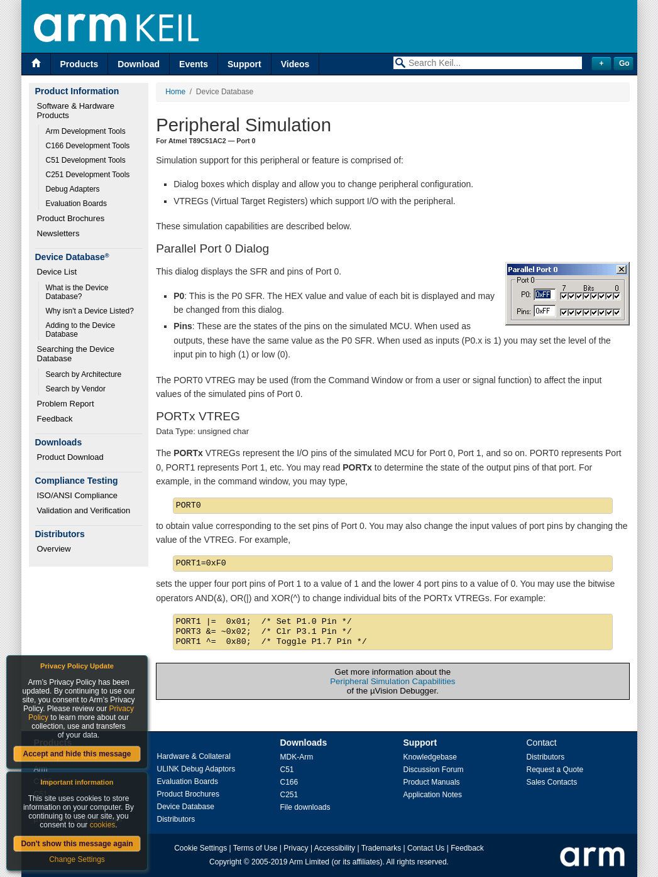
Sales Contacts (552, 782)
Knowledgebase (430, 757)
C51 (287, 769)
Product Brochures (71, 218)
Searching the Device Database (77, 353)
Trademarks (381, 848)
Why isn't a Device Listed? (90, 311)
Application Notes (432, 794)
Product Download (70, 457)
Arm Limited (309, 862)
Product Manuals (431, 782)
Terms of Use (255, 848)
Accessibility (334, 848)
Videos (295, 64)
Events (193, 64)
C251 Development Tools (88, 174)
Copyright (225, 862)
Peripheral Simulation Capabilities (392, 681)
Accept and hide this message (77, 753)
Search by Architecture (84, 374)
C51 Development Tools (86, 160)
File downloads (305, 807)
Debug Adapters (73, 189)
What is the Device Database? (78, 292)
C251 (289, 794)
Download (139, 64)
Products (79, 64)
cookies (103, 824)
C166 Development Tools (88, 145)
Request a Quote (555, 769)
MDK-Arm (297, 757)
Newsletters (58, 233)
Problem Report (65, 403)
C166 (289, 782)
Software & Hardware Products (77, 110)
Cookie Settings (200, 848)
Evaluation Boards (76, 203)
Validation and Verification (84, 510)
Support (244, 64)
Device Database (185, 806)
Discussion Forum (433, 769)
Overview (54, 548)
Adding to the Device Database (82, 330)
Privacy (295, 848)
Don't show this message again (77, 843)
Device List (57, 271)
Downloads (303, 743)
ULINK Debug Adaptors (196, 769)
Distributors (176, 819)
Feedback (55, 418)
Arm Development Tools (86, 131)
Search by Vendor (76, 388)
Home (175, 91)
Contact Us (425, 848)
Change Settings (77, 859)
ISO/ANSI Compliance (77, 495)
